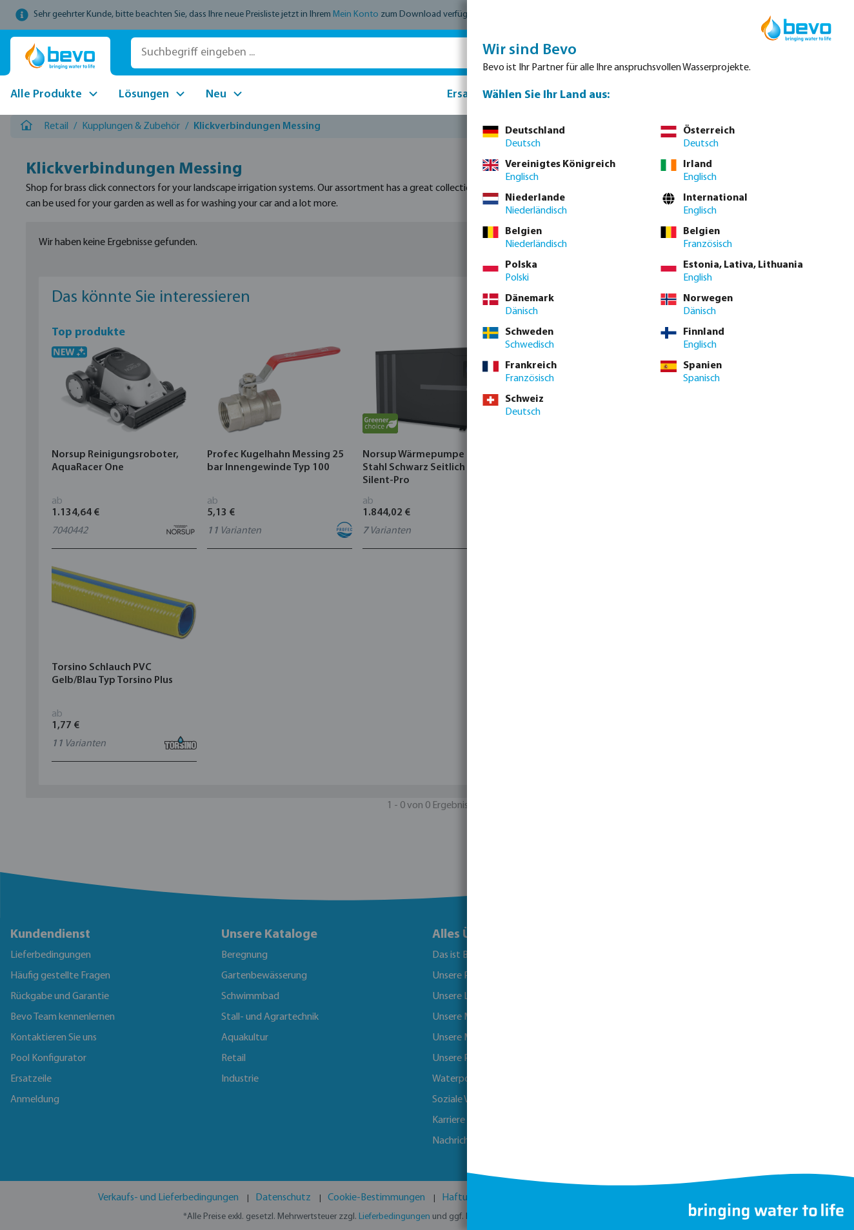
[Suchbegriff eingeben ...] (314, 52)
